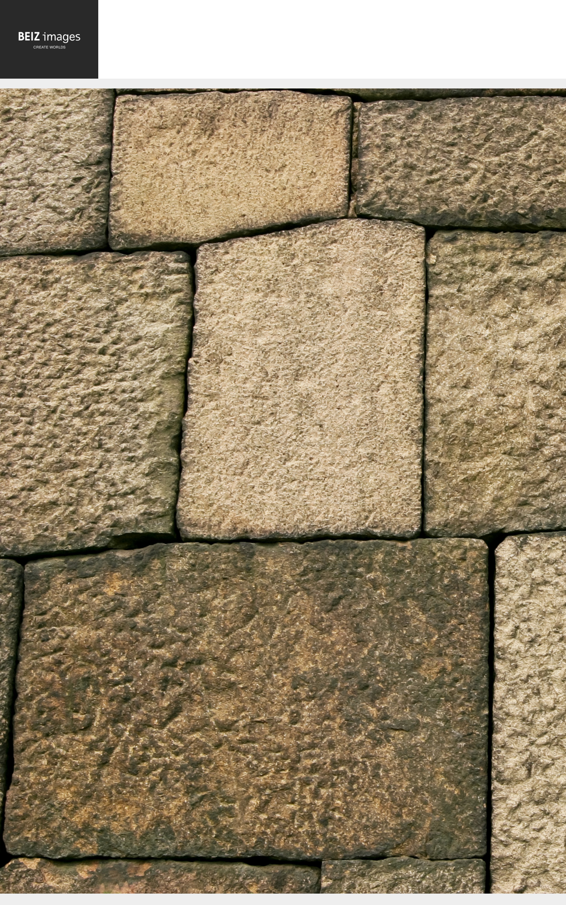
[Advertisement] (332, 41)
